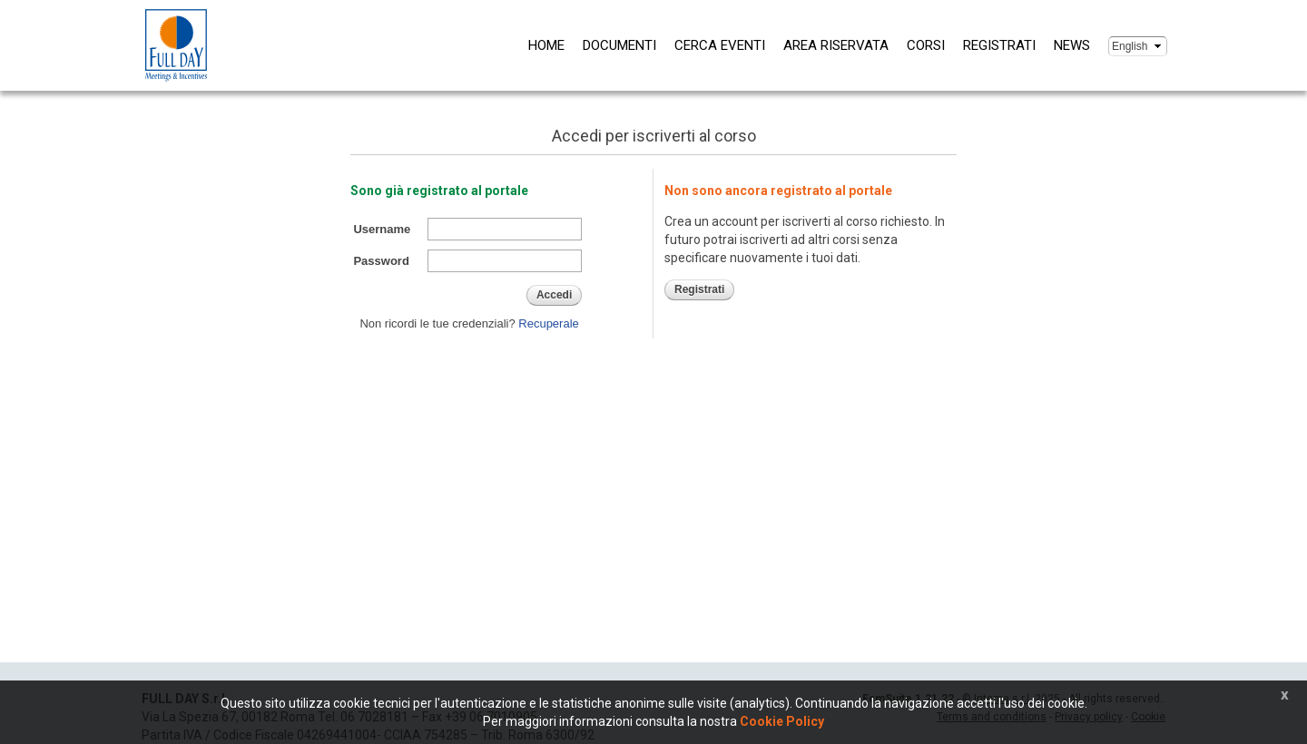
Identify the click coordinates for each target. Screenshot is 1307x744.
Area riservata (836, 45)
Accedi (554, 295)
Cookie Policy (782, 721)
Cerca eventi (719, 45)
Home (546, 45)
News (1072, 45)
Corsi (926, 45)
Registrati (999, 45)
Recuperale (548, 323)
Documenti (619, 45)
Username (381, 229)
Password (380, 261)
